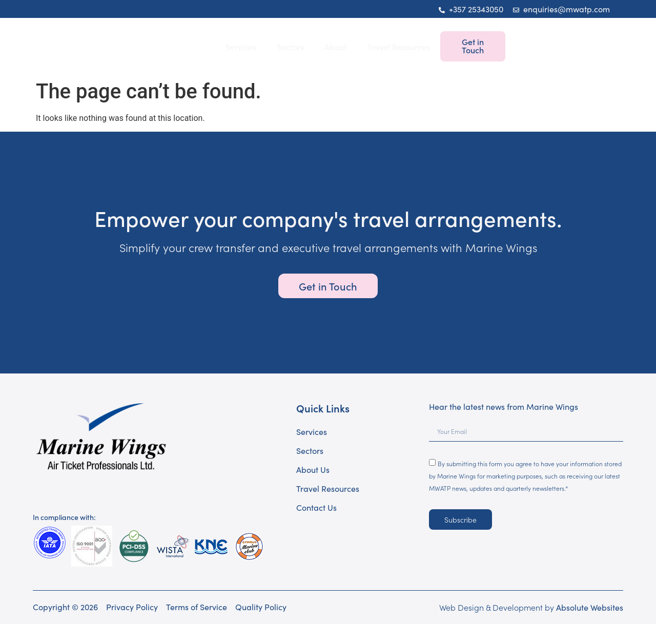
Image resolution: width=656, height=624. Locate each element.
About (335, 46)
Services (240, 46)
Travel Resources (398, 46)
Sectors (290, 46)
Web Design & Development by (531, 607)
